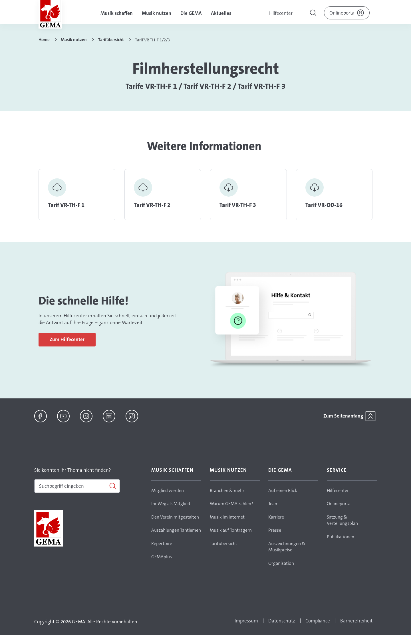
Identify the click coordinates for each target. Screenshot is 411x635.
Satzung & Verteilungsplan (342, 520)
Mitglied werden (167, 490)
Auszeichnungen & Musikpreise (286, 547)
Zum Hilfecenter (67, 339)
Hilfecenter (281, 13)
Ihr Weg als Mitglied (170, 504)
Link (77, 194)
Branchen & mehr (227, 490)
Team (273, 504)
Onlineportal (339, 504)
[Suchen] (77, 486)
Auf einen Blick (282, 490)
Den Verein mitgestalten (175, 517)
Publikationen (340, 537)
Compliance (317, 621)
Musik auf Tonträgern (231, 530)
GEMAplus (161, 557)
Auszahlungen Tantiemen (176, 530)
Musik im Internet (227, 517)
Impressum (246, 621)
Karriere (276, 517)
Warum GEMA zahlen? (231, 504)
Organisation (281, 563)
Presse (274, 530)
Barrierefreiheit (356, 621)
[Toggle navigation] (313, 13)
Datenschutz (281, 621)
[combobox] (77, 486)
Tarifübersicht (223, 544)
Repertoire (161, 544)
